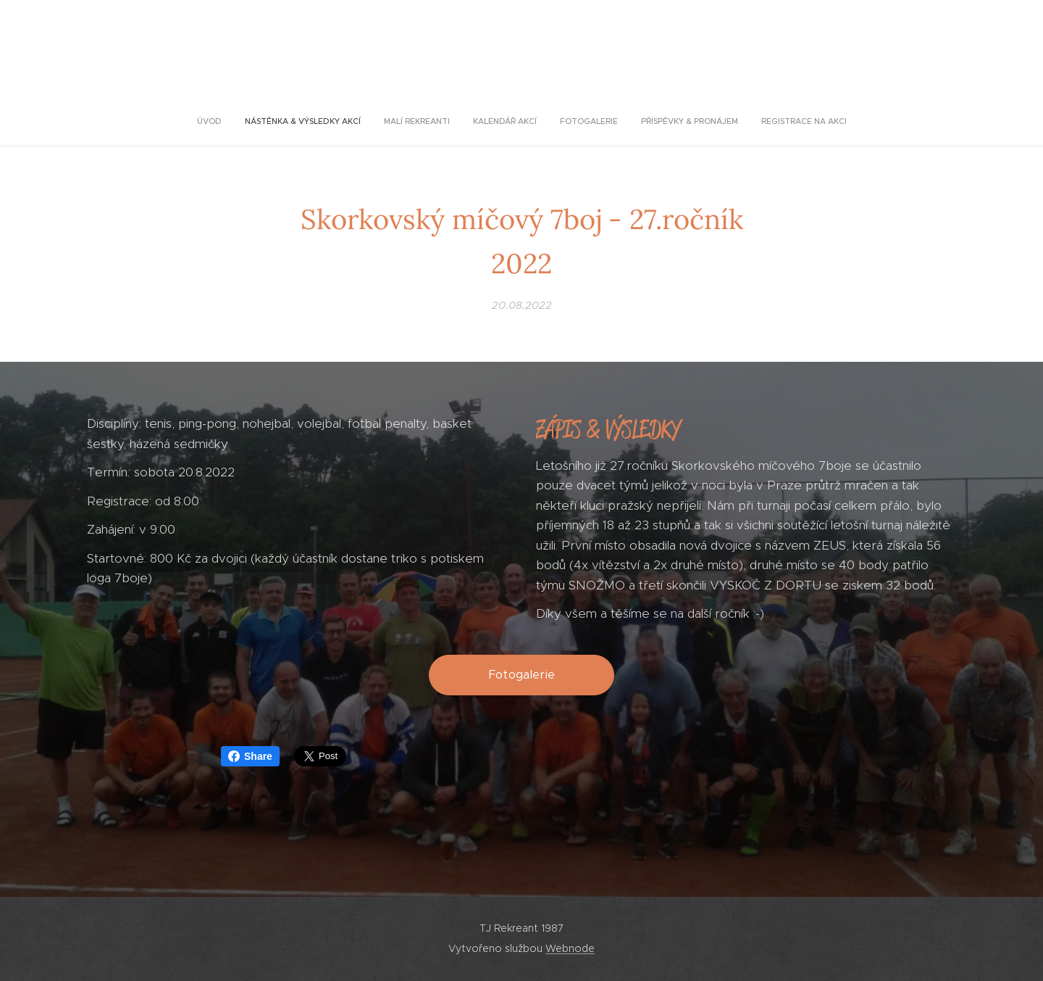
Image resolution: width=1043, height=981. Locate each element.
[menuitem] (458, 121)
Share (250, 756)
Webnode (570, 948)
